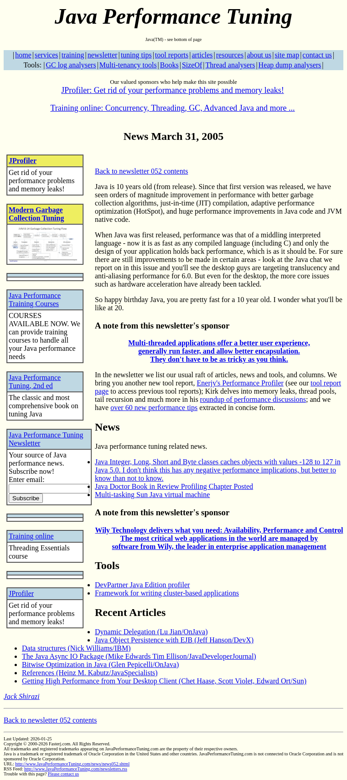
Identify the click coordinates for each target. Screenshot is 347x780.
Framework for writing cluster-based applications (167, 593)
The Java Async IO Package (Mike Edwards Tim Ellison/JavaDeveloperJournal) (139, 656)
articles (202, 55)
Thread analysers (230, 65)
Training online (31, 536)
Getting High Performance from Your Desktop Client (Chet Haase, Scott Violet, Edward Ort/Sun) (164, 681)
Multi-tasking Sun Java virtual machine (152, 494)
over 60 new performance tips (153, 407)
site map (286, 55)
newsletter (103, 55)
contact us (316, 55)
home (23, 55)
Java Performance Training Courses (35, 300)
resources (229, 55)
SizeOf (192, 65)
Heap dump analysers (290, 65)
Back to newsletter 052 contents (141, 171)
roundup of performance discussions (253, 399)
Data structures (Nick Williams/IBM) (76, 648)
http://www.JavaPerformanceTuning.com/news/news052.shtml (72, 763)
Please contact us (63, 773)
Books (169, 65)
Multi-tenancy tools (128, 65)
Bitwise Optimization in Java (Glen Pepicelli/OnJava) (100, 664)
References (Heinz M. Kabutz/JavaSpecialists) (90, 673)
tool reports (171, 55)
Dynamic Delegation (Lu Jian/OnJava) (151, 632)
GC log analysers (71, 65)
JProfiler (22, 160)
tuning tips (136, 55)
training (73, 55)
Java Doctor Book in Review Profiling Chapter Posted (174, 486)
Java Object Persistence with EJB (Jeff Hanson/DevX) (174, 640)
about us (259, 55)
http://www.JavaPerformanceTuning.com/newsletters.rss (75, 768)
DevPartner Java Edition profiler (142, 585)
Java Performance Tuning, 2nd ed (35, 382)
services (46, 55)
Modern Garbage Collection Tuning (36, 214)
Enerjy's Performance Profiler (240, 383)
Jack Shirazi (22, 696)
